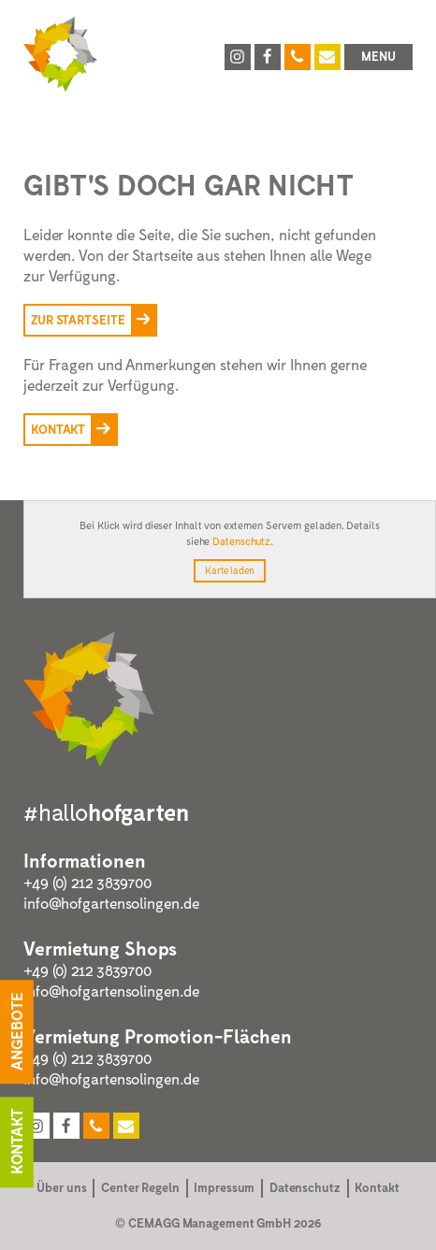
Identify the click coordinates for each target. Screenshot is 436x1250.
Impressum (224, 1187)
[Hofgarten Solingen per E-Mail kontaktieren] (327, 57)
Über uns (61, 1187)
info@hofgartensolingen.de (111, 903)
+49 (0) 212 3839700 (87, 882)
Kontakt (377, 1187)
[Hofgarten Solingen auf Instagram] (238, 57)
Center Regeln (140, 1187)
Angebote (16, 1032)
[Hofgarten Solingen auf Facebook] (267, 57)
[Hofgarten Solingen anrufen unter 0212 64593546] (297, 57)
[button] (378, 57)
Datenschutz (241, 541)
